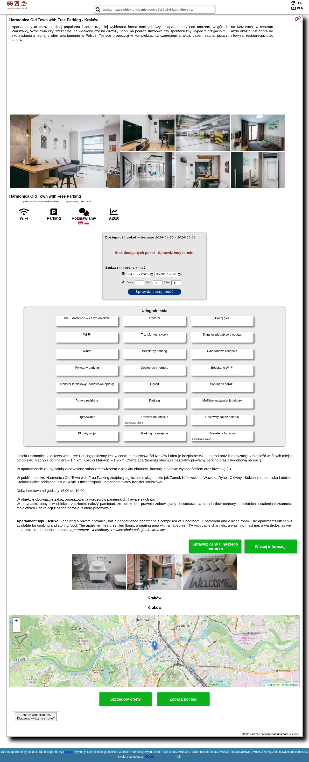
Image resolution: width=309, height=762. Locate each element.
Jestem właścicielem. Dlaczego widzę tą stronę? (36, 716)
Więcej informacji (271, 547)
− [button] (16, 628)
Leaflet (271, 684)
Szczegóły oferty (125, 699)
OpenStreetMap (289, 684)
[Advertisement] (154, 78)
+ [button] (16, 621)
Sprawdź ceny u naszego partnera (215, 546)
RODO (149, 756)
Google (69, 752)
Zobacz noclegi (183, 699)
